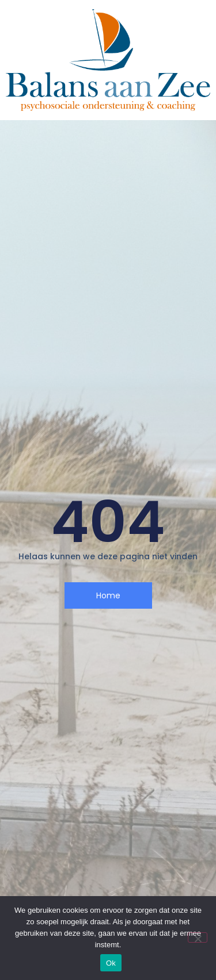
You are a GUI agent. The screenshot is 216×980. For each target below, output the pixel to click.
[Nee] (197, 937)
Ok (111, 963)
